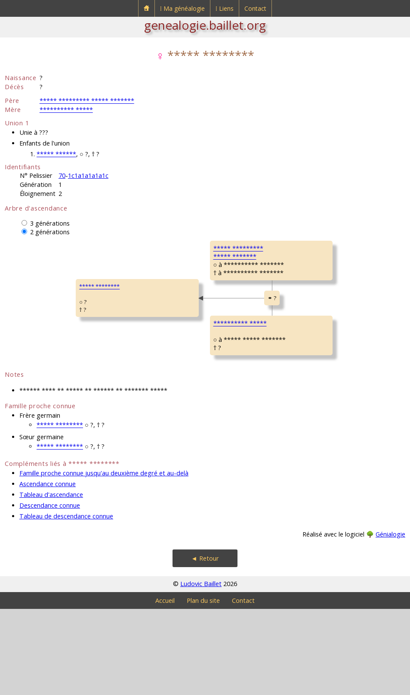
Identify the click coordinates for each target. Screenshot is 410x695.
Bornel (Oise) (340, 315)
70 (62, 175)
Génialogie (390, 620)
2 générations (50, 232)
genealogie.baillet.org (205, 25)
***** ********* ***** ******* (87, 100)
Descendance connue (49, 591)
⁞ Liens (225, 8)
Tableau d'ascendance (51, 581)
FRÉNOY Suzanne (303, 300)
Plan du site (203, 687)
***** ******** (30, 329)
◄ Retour (205, 644)
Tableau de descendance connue (66, 602)
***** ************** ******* (167, 277)
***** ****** (56, 154)
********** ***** (66, 109)
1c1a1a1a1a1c (88, 175)
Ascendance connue (47, 570)
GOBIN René (297, 248)
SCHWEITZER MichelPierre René (306, 355)
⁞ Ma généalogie (182, 8)
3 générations (50, 223)
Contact (255, 8)
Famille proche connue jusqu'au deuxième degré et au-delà (103, 559)
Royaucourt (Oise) (343, 375)
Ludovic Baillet (201, 670)
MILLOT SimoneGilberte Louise (301, 407)
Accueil (165, 687)
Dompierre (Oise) (345, 263)
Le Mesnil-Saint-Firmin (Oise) (356, 367)
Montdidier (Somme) (352, 271)
